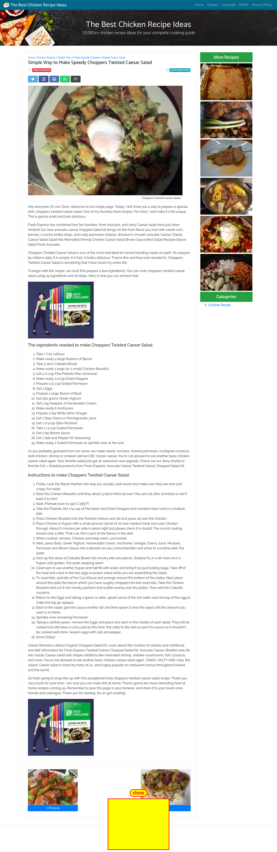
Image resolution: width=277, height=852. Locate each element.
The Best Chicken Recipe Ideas (34, 5)
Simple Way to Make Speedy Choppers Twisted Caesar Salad (91, 57)
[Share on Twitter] (33, 79)
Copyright (229, 5)
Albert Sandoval (41, 70)
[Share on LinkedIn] (54, 79)
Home (199, 5)
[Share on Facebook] (43, 79)
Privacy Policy (262, 5)
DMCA (243, 5)
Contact (213, 5)
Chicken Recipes (46, 57)
